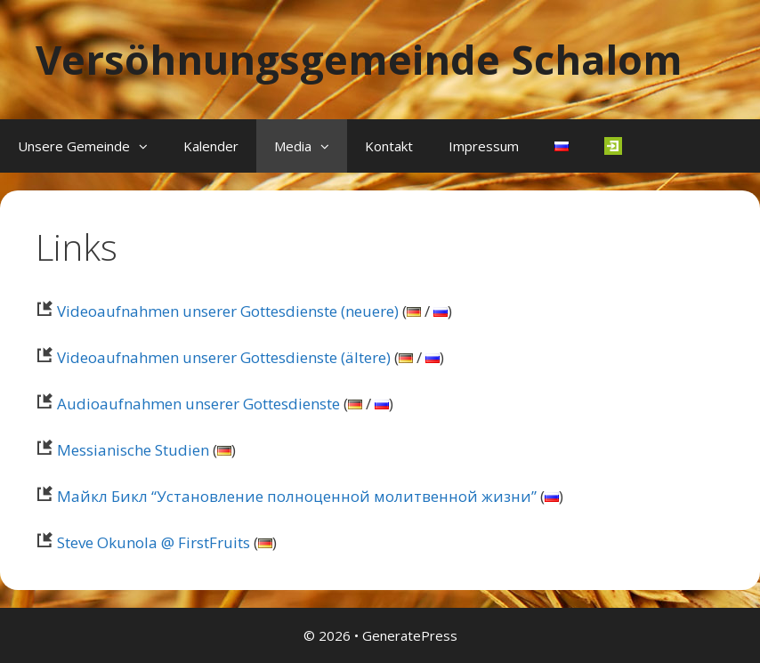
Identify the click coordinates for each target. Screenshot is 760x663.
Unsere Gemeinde (92, 146)
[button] (148, 146)
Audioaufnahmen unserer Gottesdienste (188, 403)
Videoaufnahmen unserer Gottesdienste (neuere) (217, 311)
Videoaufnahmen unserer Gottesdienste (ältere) (213, 357)
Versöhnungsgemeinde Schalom (359, 59)
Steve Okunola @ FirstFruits (143, 542)
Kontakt (389, 146)
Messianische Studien (122, 450)
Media (310, 146)
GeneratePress (409, 635)
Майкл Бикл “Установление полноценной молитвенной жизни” (286, 496)
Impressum (484, 146)
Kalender (211, 146)
